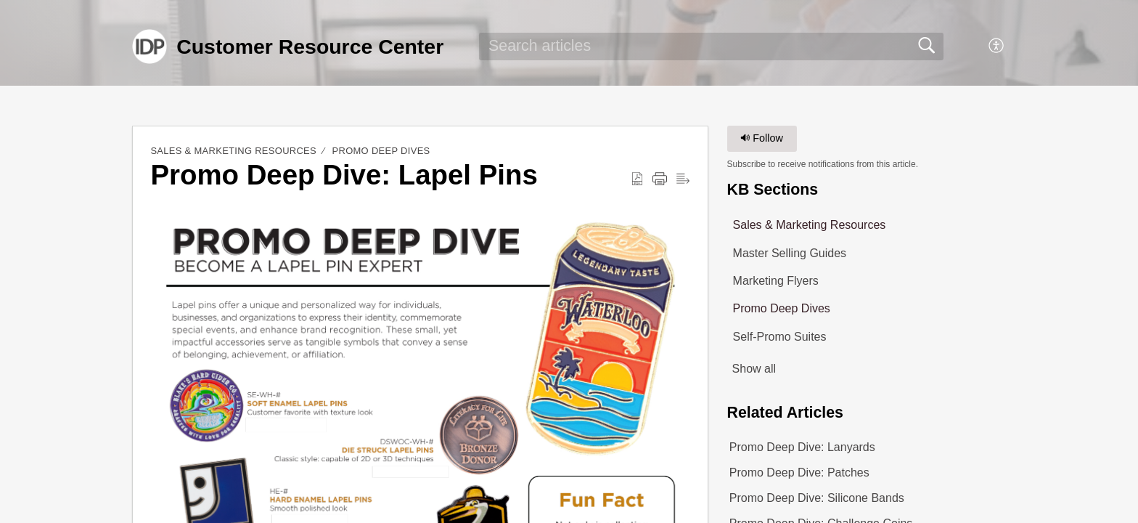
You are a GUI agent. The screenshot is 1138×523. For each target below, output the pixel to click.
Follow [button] (761, 138)
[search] (711, 46)
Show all (754, 368)
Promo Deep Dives (381, 150)
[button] (997, 46)
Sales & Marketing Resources (233, 150)
